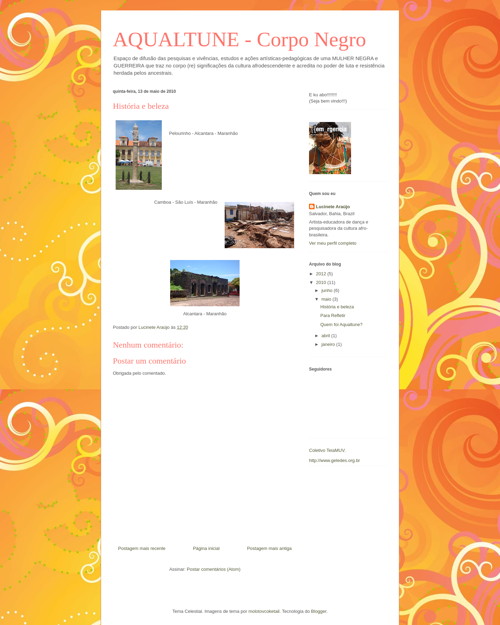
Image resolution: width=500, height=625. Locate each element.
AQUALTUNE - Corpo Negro (239, 39)
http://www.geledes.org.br (334, 460)
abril (326, 335)
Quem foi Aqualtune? (341, 324)
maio (327, 299)
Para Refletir (332, 315)
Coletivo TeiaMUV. (327, 450)
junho (328, 290)
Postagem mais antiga (269, 548)
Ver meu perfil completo (333, 243)
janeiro (329, 344)
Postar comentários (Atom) (214, 569)
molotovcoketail (264, 611)
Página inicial (206, 548)
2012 (321, 273)
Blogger (318, 611)
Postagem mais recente (142, 548)
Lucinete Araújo (333, 206)
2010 (321, 282)
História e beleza (337, 306)
